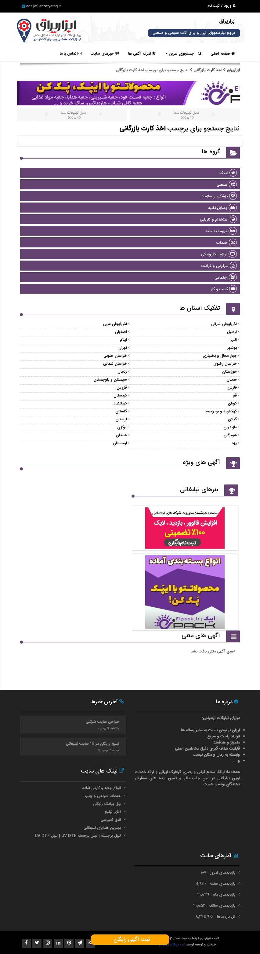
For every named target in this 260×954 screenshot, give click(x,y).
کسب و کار (224, 289)
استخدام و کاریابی (218, 219)
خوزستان (229, 371)
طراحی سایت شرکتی (102, 721)
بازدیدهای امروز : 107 (218, 872)
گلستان (121, 411)
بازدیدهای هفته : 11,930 (216, 883)
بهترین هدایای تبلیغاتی (102, 827)
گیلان (232, 419)
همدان (121, 435)
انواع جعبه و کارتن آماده (101, 788)
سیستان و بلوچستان (110, 379)
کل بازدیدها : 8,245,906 (216, 916)
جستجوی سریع (183, 53)
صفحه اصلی (223, 53)
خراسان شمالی (115, 363)
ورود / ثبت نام (221, 5)
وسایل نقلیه (222, 208)
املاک (228, 173)
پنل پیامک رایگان (107, 804)
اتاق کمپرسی (111, 820)
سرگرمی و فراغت (219, 266)
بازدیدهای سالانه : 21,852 (215, 905)
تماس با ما (70, 53)
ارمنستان (120, 443)
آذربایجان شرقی (224, 324)
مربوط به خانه (221, 231)
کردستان (120, 395)
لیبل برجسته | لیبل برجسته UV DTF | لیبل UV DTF (78, 835)
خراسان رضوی (225, 363)
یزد (234, 443)
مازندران (230, 427)
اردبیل (232, 332)
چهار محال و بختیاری (220, 356)
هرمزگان (230, 435)
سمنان (231, 379)
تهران (122, 348)
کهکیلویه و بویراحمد (221, 411)
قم (235, 395)
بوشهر (232, 348)
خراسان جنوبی (115, 356)
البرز (233, 340)
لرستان (121, 419)
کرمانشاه (120, 403)
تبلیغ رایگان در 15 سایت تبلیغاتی (92, 743)
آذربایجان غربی (115, 324)
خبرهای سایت (105, 53)
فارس (232, 387)
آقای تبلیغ (113, 812)
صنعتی (227, 184)
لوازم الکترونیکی (219, 254)
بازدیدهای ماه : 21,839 (217, 894)
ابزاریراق (233, 70)
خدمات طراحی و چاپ (103, 796)
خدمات (226, 242)
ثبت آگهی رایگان (130, 939)
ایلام (123, 340)
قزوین (122, 387)
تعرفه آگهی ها (142, 53)
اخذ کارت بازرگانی (207, 70)
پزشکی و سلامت (219, 196)
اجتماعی (226, 277)
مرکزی (122, 427)
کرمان (232, 403)
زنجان (122, 371)
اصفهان (121, 332)
